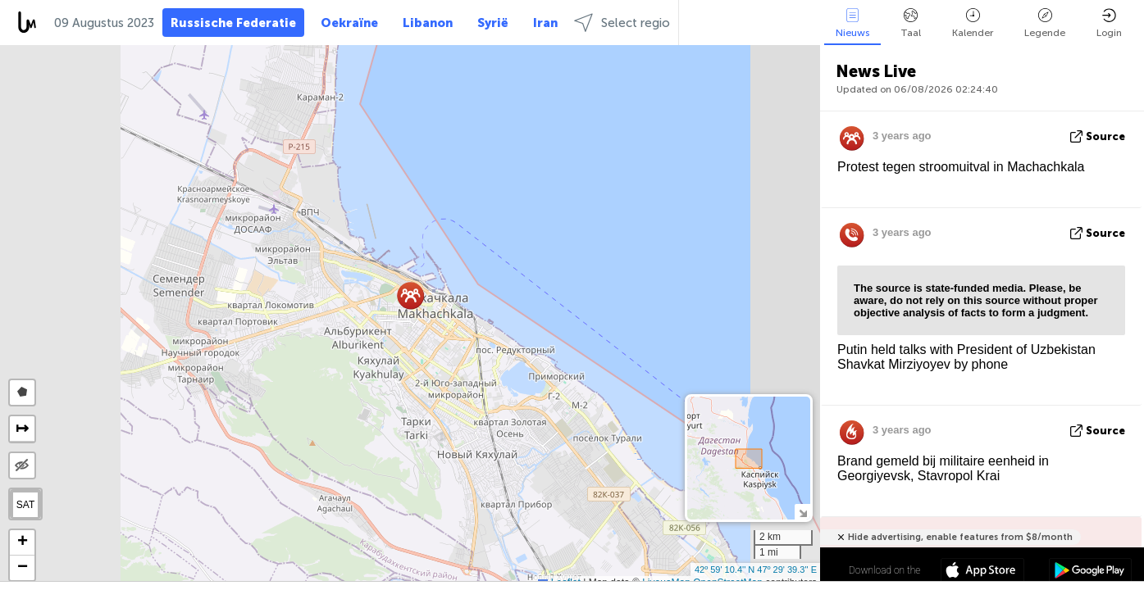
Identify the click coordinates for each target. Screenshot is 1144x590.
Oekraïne (349, 23)
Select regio (622, 22)
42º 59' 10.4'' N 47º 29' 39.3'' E (756, 569)
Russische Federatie (233, 23)
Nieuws (852, 23)
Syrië (492, 23)
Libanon (428, 23)
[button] (410, 295)
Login (1109, 23)
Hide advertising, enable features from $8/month (960, 537)
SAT (25, 505)
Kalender (972, 23)
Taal (910, 23)
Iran (545, 23)
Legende (1044, 23)
